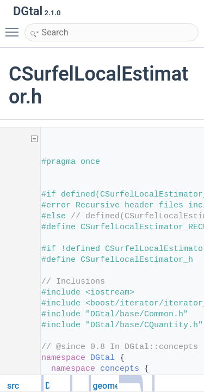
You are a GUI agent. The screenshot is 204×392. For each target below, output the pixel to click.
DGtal (102, 358)
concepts (119, 368)
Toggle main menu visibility (14, 27)
